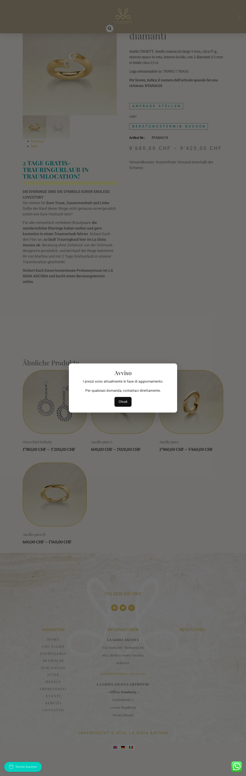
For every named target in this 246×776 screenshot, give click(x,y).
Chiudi (123, 402)
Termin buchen (23, 767)
